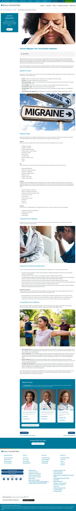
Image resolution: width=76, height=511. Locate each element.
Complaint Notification (58, 489)
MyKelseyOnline (69, 1)
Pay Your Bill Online (8, 463)
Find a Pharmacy (26, 461)
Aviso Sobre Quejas (57, 491)
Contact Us (62, 463)
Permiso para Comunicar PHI (59, 484)
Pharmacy (30, 1)
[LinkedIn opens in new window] (16, 479)
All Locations (25, 418)
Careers (61, 461)
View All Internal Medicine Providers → (30, 425)
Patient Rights (56, 479)
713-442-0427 (6, 1)
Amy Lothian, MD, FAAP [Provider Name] (63, 412)
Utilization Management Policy (60, 488)
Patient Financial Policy (58, 472)
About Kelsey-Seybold (64, 457)
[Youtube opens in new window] (12, 479)
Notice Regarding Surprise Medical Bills (61, 478)
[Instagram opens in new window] (20, 479)
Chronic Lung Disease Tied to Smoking (27, 435)
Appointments (14, 1)
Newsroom (62, 464)
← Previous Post (24, 432)
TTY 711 (26, 497)
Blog (15, 9)
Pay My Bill (45, 1)
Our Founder (62, 459)
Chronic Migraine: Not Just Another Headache (27, 9)
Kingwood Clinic (62, 417)
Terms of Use (56, 486)
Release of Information (58, 481)
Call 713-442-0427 (38, 443)
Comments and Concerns (34, 472)
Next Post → (71, 432)
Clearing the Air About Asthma (69, 435)
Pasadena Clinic (45, 416)
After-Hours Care (7, 459)
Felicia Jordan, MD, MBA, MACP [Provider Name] (29, 412)
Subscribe (9, 29)
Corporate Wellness (45, 459)
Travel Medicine (45, 463)
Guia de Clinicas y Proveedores (35, 476)
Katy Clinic (26, 416)
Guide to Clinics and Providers (35, 475)
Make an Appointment (8, 457)
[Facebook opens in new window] (4, 479)
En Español (37, 1)
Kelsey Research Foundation (34, 480)
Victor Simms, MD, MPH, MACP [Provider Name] (47, 412)
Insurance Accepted (8, 461)
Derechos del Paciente (58, 473)
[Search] (63, 1)
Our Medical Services (46, 457)
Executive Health (45, 461)
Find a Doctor (23, 1)
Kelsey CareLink (32, 478)
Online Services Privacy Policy (59, 470)
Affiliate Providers (32, 470)
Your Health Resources (7, 9)
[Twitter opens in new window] (8, 479)
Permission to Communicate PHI (60, 483)
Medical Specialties (26, 463)
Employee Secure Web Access (35, 473)
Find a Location (26, 459)
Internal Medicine (27, 385)
